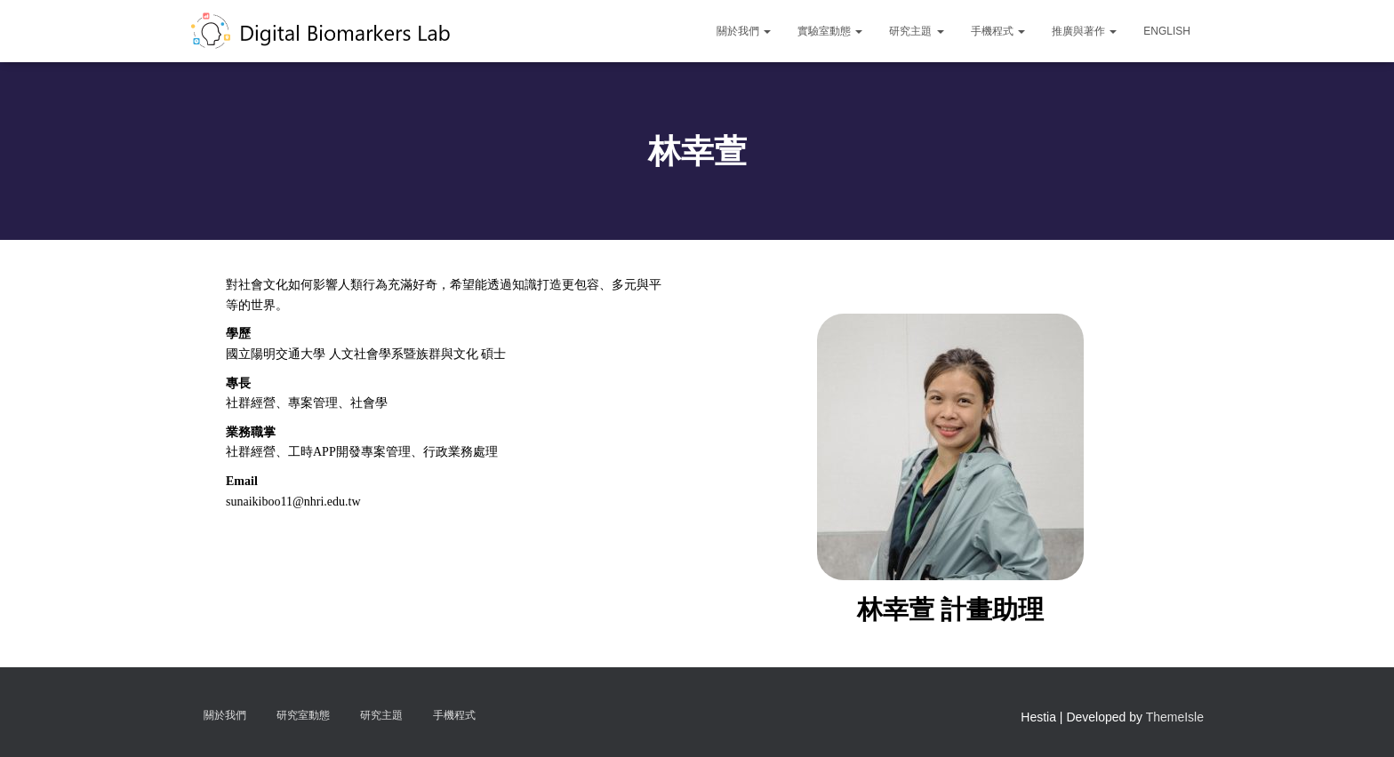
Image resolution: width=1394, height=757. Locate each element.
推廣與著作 (1084, 31)
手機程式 (998, 31)
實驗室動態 (829, 31)
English (1166, 31)
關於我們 (744, 31)
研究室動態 (303, 715)
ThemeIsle (1175, 717)
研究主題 (916, 31)
